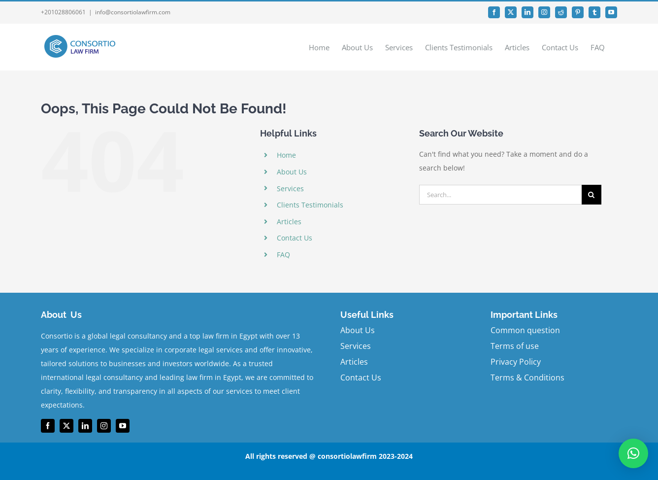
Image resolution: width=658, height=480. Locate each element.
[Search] (591, 195)
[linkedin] (85, 426)
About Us (292, 171)
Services (290, 188)
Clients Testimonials (310, 204)
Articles (289, 221)
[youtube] (123, 426)
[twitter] (66, 426)
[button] (633, 453)
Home (286, 155)
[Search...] (500, 195)
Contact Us (294, 237)
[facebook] (48, 426)
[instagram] (104, 426)
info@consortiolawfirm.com (132, 12)
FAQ (283, 254)
